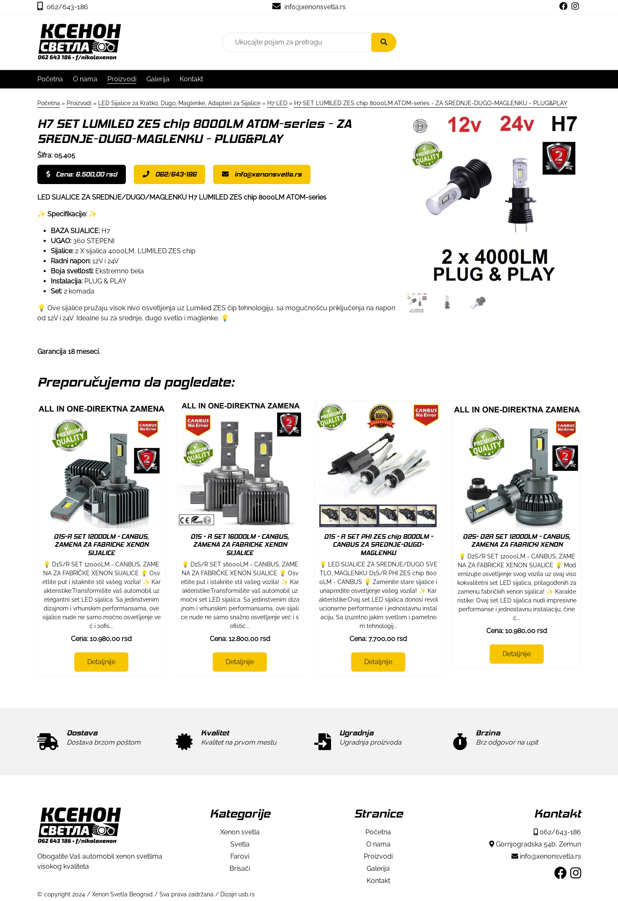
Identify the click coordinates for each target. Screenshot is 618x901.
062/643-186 (62, 7)
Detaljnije (101, 662)
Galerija (157, 79)
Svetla (240, 844)
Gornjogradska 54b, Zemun (535, 844)
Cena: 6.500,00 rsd (81, 174)
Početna (50, 79)
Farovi (239, 856)
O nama (85, 79)
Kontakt (191, 79)
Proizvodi (121, 79)
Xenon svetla (240, 832)
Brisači (239, 868)
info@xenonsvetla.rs (309, 7)
